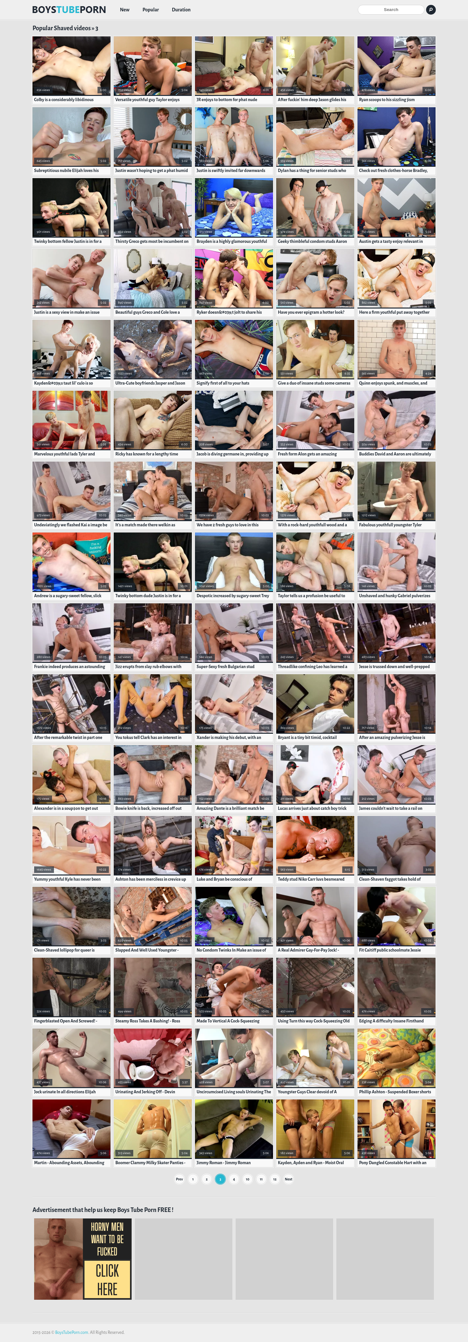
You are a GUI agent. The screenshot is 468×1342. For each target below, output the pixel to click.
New (125, 9)
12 (275, 1179)
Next (288, 1179)
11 (261, 1179)
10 (248, 1179)
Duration (181, 9)
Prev (179, 1179)
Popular (151, 9)
